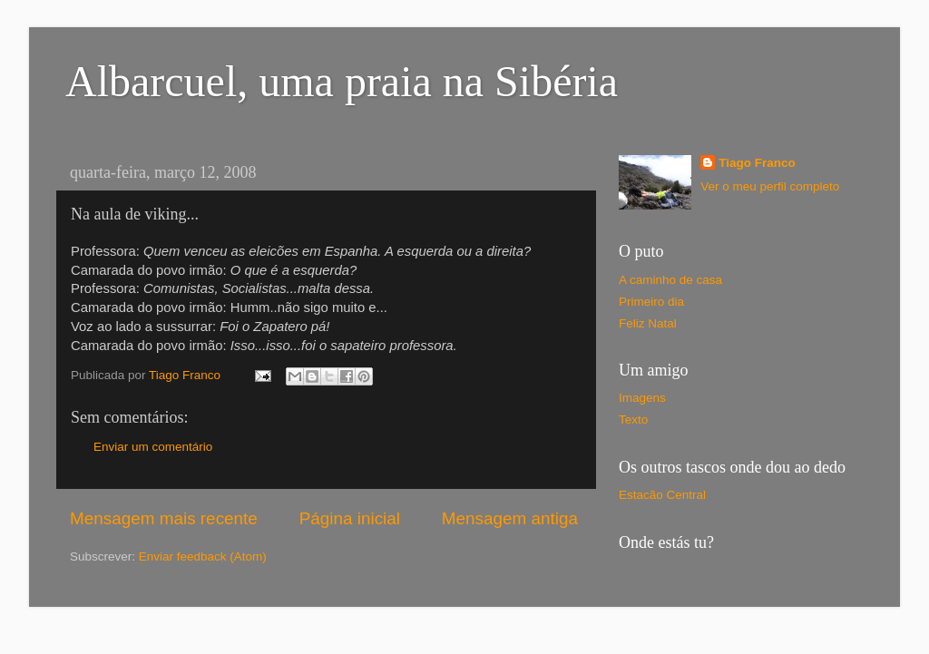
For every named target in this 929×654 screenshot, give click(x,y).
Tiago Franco (757, 163)
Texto (633, 419)
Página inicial (349, 518)
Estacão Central (662, 495)
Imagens (642, 398)
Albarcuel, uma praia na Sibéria (341, 81)
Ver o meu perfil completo (769, 186)
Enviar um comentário (152, 447)
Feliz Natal (648, 323)
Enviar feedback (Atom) (203, 556)
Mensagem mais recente (164, 518)
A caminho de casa (670, 280)
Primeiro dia (651, 301)
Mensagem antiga (510, 518)
